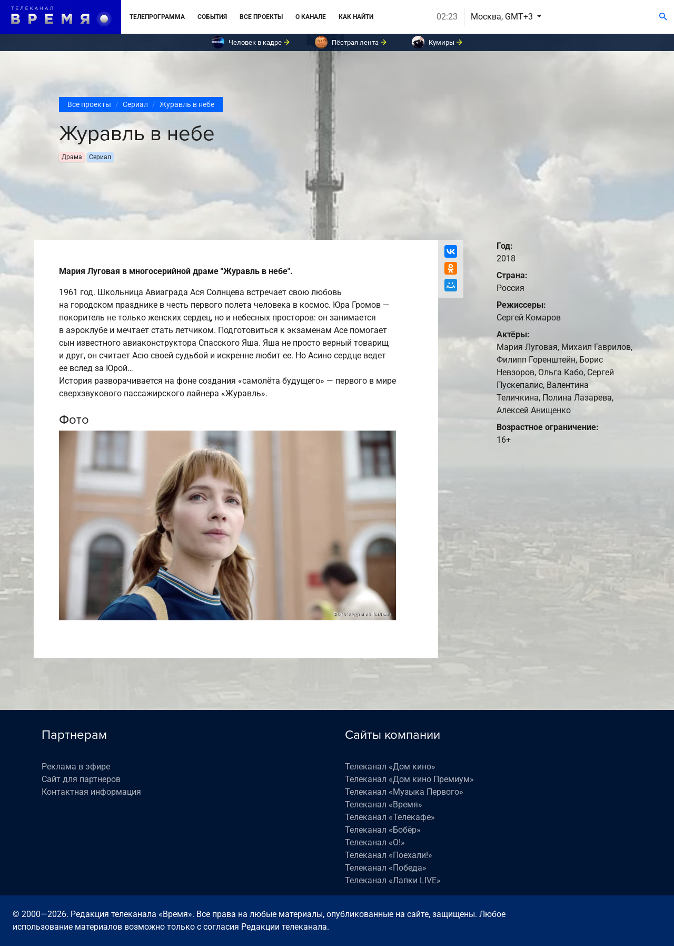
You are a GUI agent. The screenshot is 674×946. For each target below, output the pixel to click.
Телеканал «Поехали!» (388, 855)
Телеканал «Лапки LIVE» (393, 880)
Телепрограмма (157, 17)
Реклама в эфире (76, 767)
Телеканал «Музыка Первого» (404, 792)
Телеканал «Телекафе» (390, 817)
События (212, 17)
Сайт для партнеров (81, 779)
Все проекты (261, 17)
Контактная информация (91, 792)
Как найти (356, 17)
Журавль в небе (187, 104)
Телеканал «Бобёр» (383, 830)
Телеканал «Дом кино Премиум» (409, 779)
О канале (310, 17)
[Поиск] (663, 16)
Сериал (135, 104)
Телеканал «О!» (375, 842)
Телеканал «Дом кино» (390, 767)
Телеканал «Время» (383, 804)
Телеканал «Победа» (386, 868)
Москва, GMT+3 (503, 17)
